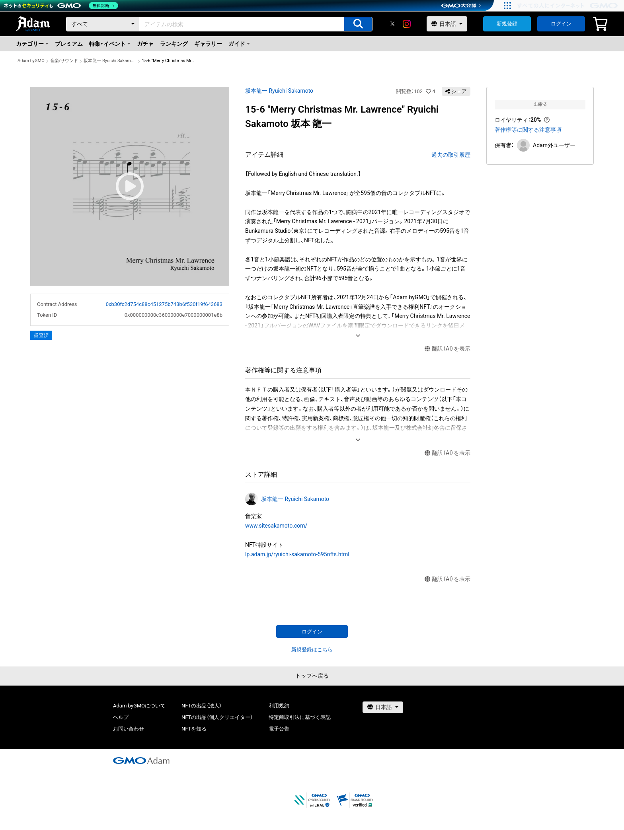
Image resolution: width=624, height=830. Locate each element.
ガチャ (145, 44)
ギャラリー (208, 44)
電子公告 (279, 729)
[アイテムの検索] (358, 24)
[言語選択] (447, 23)
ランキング (174, 44)
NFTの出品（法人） (201, 706)
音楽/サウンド (64, 60)
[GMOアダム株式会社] (141, 760)
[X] (392, 24)
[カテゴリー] (102, 24)
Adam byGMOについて (139, 706)
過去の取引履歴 (450, 155)
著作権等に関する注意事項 (528, 130)
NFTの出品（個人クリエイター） (217, 717)
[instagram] (407, 24)
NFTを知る (194, 729)
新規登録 (507, 24)
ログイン (561, 24)
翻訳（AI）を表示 (447, 349)
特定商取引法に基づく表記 (300, 717)
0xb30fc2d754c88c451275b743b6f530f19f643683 (164, 304)
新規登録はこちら (312, 650)
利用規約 (279, 706)
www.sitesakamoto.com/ (276, 525)
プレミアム (69, 44)
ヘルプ (121, 717)
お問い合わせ (128, 729)
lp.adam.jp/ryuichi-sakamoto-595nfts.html (297, 554)
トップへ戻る (312, 675)
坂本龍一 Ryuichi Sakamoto (110, 60)
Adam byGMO (31, 60)
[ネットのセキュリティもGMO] (61, 5)
